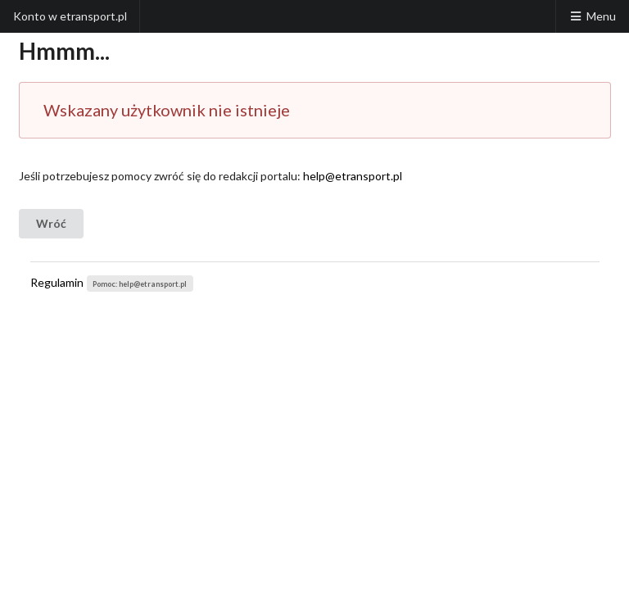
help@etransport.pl (352, 176)
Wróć (51, 223)
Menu (592, 16)
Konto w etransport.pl (70, 16)
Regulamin (57, 282)
